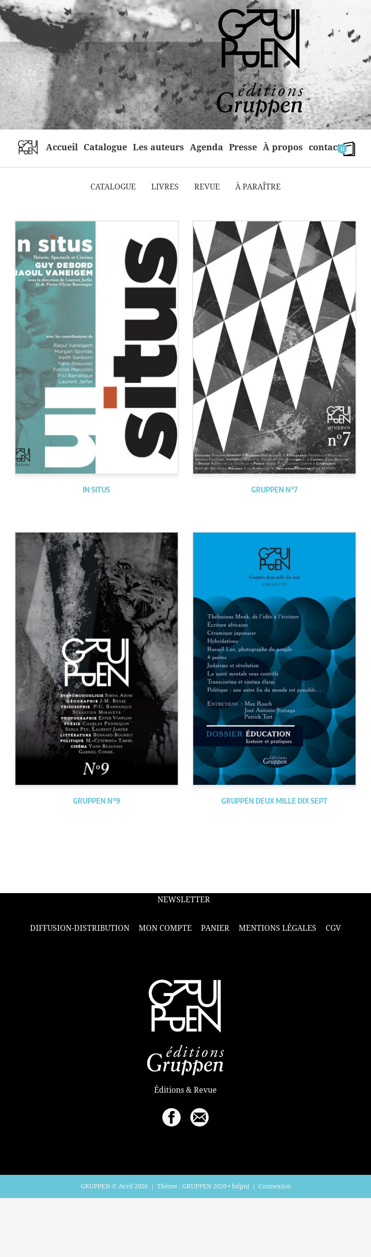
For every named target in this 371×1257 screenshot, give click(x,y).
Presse (243, 147)
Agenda (206, 147)
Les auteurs (158, 147)
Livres (165, 186)
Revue (207, 186)
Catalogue (105, 147)
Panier (215, 928)
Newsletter (183, 899)
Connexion (274, 1186)
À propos (283, 147)
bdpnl (240, 1186)
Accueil (62, 147)
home (27, 147)
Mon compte (165, 928)
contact (325, 147)
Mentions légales (277, 928)
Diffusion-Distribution (79, 928)
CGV (333, 928)
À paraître (258, 186)
